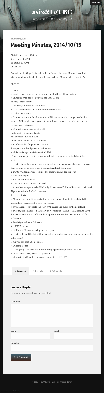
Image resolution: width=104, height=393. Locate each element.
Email (57, 331)
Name (14, 331)
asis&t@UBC (52, 11)
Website (15, 343)
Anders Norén (66, 382)
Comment (15, 301)
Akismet (17, 391)
